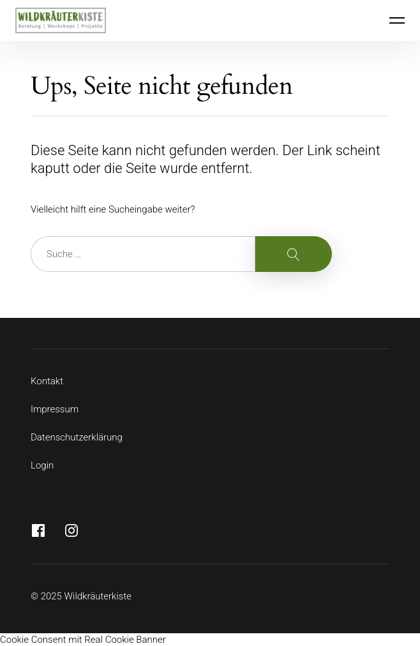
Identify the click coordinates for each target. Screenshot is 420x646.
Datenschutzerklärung (77, 437)
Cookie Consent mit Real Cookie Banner (83, 639)
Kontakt (47, 381)
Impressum (55, 409)
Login (42, 465)
